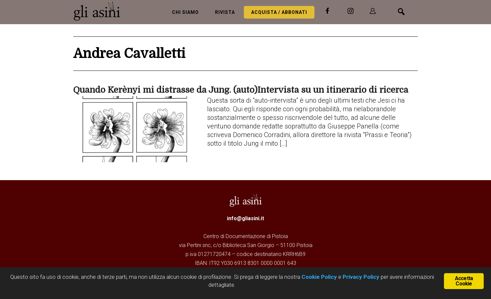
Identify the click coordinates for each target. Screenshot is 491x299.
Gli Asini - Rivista (99, 11)
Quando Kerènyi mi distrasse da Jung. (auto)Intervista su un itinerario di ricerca (240, 90)
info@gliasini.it (245, 218)
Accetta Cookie (464, 281)
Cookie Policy (318, 277)
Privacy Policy (361, 277)
